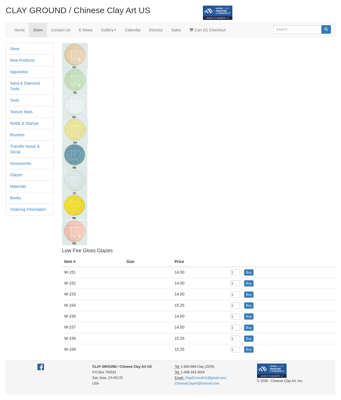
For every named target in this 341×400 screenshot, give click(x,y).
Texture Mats (21, 112)
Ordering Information (28, 209)
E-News (86, 30)
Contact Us (60, 30)
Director (156, 30)
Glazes (16, 175)
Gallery (108, 30)
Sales (176, 30)
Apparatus (19, 72)
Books (15, 198)
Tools (14, 100)
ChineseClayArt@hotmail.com (197, 383)
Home (19, 30)
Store (37, 30)
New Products (22, 60)
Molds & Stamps (24, 123)
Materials (18, 186)
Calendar (133, 30)
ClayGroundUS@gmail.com (205, 378)
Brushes (17, 135)
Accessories (20, 163)
